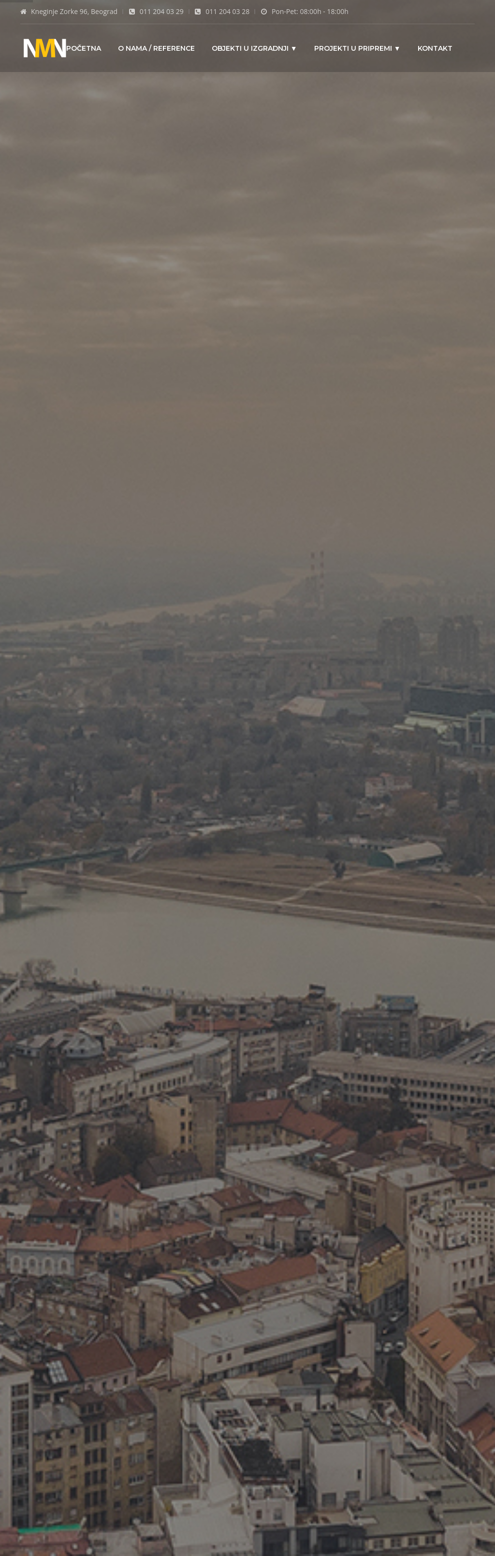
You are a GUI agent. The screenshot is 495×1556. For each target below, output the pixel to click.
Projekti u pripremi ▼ (357, 48)
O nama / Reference (156, 48)
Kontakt (435, 48)
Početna (83, 48)
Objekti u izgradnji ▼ (254, 48)
